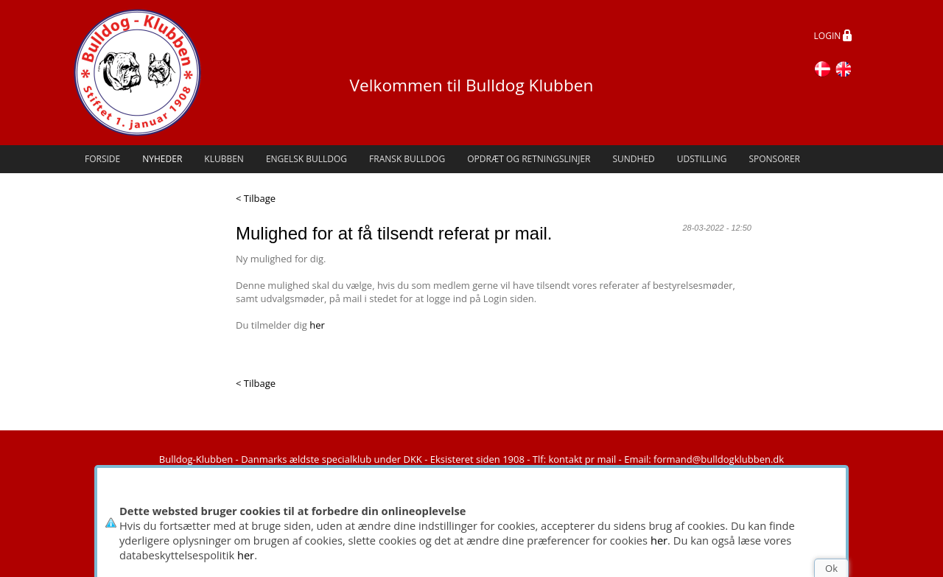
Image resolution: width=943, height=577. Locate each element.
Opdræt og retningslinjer (528, 159)
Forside (102, 159)
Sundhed (633, 159)
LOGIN (833, 36)
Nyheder (162, 159)
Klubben (224, 159)
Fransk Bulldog (407, 159)
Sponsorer (774, 159)
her (659, 540)
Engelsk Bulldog (306, 159)
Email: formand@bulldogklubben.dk (704, 459)
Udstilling (702, 159)
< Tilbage (256, 198)
